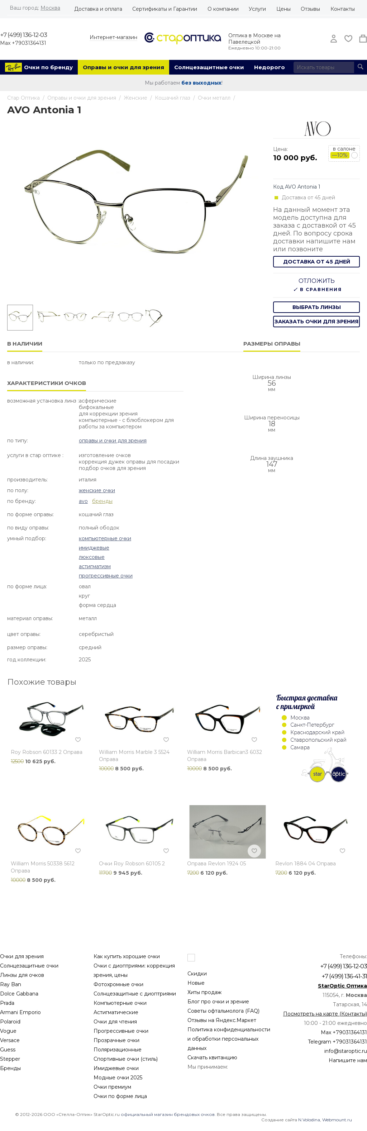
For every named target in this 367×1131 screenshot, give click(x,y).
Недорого (269, 67)
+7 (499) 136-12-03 (23, 34)
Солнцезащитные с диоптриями (135, 993)
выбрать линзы (316, 307)
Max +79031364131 (23, 43)
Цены (283, 9)
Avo (83, 501)
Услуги (257, 9)
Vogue (8, 1031)
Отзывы (310, 9)
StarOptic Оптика (342, 986)
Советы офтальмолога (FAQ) (223, 1011)
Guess (7, 1049)
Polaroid (10, 1021)
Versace (10, 1040)
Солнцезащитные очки (209, 67)
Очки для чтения (115, 1021)
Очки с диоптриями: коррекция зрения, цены (134, 970)
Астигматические (116, 1012)
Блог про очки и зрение (218, 1001)
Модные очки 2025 (118, 1077)
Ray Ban (10, 984)
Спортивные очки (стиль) (126, 1059)
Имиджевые (94, 548)
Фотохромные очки (118, 984)
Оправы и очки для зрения (123, 67)
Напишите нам (348, 1060)
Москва (50, 8)
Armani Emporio (20, 1012)
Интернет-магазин (113, 37)
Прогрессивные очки (106, 575)
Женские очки (97, 490)
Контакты (342, 9)
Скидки (197, 973)
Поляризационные (118, 1049)
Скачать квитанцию (212, 1057)
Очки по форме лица (120, 1096)
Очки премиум (112, 1087)
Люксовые (92, 557)
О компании (223, 9)
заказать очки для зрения (316, 321)
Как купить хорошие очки (127, 956)
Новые (196, 983)
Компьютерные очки (105, 538)
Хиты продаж (204, 992)
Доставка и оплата (98, 9)
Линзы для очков (22, 975)
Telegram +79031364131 (337, 1042)
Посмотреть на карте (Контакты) (325, 1014)
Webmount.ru (337, 1119)
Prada (7, 1003)
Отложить (317, 280)
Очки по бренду (48, 67)
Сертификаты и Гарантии (164, 9)
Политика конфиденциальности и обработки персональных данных (228, 1038)
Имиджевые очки (116, 1068)
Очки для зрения (22, 956)
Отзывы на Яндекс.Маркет (221, 1020)
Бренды (10, 1068)
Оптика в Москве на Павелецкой (254, 38)
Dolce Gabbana (19, 993)
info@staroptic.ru (345, 1051)
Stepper (10, 1059)
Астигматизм (95, 566)
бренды (102, 501)
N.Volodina (309, 1119)
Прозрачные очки (116, 1040)
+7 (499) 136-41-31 (344, 976)
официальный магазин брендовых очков (168, 1114)
